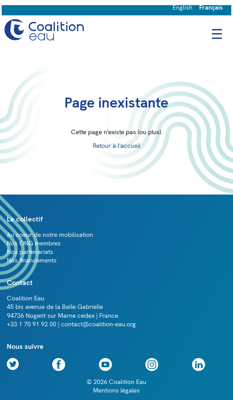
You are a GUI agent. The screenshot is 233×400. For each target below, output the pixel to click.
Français (211, 7)
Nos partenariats (30, 252)
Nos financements (32, 260)
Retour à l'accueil (117, 145)
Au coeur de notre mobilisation (50, 235)
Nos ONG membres (34, 243)
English (182, 7)
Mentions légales (116, 390)
